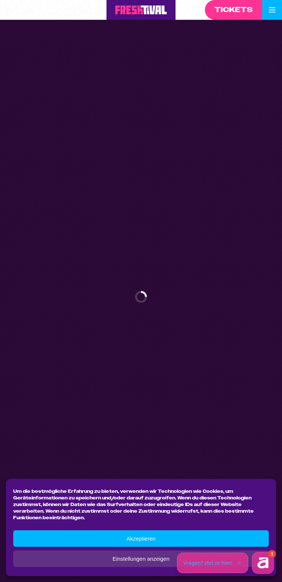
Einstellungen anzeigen (140, 559)
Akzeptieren (140, 538)
